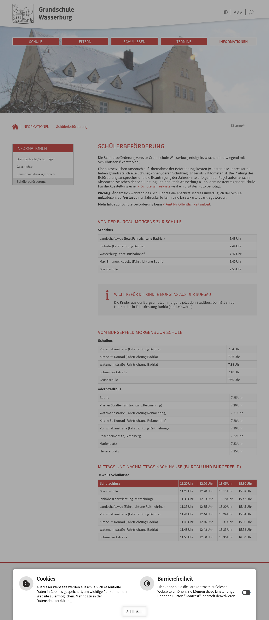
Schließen (134, 611)
